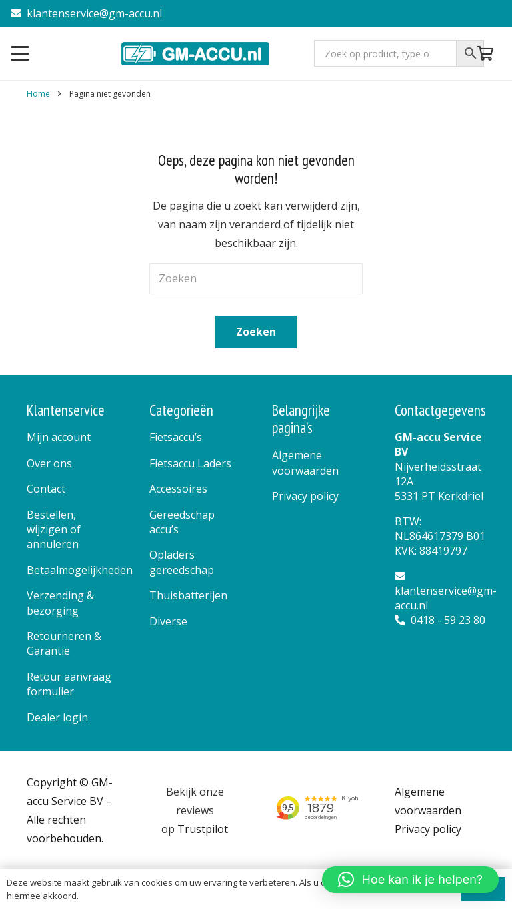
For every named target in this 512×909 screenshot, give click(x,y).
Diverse (168, 621)
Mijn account (59, 437)
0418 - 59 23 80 (440, 620)
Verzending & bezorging (60, 602)
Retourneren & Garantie (64, 643)
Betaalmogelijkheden (80, 570)
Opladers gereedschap (181, 562)
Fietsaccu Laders (190, 463)
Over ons (49, 463)
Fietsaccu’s (175, 437)
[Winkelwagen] (485, 53)
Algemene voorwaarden (305, 462)
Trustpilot (202, 829)
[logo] (196, 53)
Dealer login (57, 717)
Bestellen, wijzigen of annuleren (54, 529)
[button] (20, 53)
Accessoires (178, 488)
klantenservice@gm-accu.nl (86, 13)
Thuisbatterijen (188, 595)
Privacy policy (305, 496)
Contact (46, 488)
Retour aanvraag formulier (69, 684)
